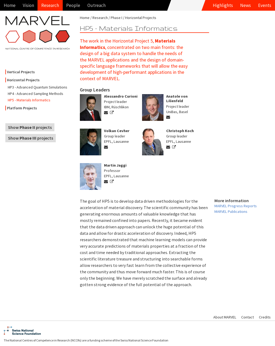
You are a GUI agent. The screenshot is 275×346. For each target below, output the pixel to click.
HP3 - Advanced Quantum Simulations (37, 87)
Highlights (223, 5)
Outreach (96, 5)
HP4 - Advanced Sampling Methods (35, 93)
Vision (28, 5)
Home (10, 5)
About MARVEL (224, 317)
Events (264, 5)
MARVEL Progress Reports (235, 205)
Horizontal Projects (23, 80)
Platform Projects (22, 108)
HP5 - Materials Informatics (29, 100)
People (73, 5)
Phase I (116, 17)
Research (50, 5)
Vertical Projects (21, 72)
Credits (265, 317)
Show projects (30, 127)
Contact (247, 317)
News (245, 5)
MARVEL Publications (230, 211)
